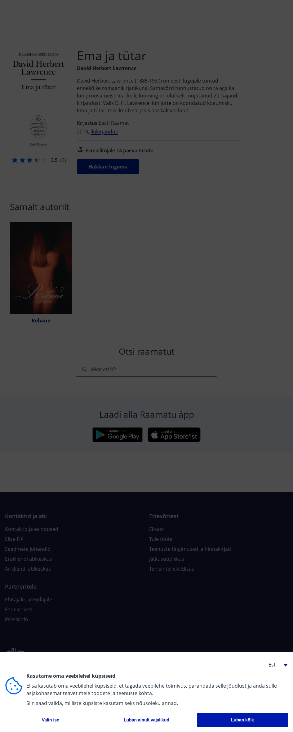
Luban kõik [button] (242, 719)
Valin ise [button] (50, 719)
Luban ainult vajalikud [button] (146, 719)
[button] (275, 664)
